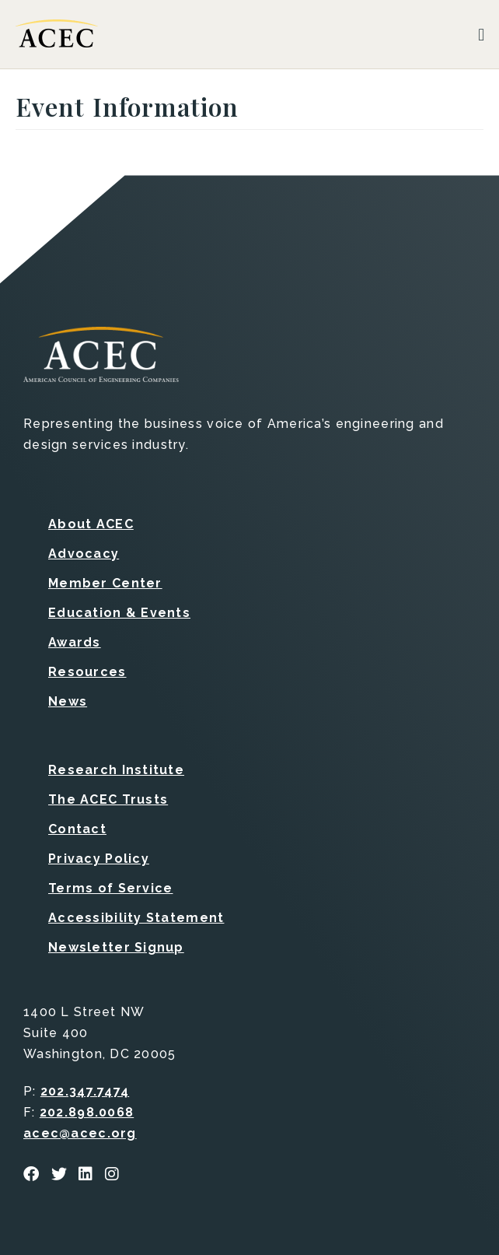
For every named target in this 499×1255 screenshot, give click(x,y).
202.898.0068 (87, 1112)
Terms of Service (110, 888)
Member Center (105, 583)
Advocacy (83, 553)
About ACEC (91, 524)
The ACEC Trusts (108, 799)
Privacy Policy (98, 858)
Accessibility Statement (136, 917)
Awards (74, 642)
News (67, 701)
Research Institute (116, 769)
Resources (87, 671)
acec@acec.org (80, 1133)
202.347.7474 (84, 1091)
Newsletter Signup (116, 947)
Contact (77, 829)
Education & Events (119, 612)
